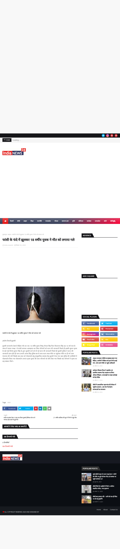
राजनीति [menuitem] (39, 221)
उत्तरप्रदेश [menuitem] (97, 221)
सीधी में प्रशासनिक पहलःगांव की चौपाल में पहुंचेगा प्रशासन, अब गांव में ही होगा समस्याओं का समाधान (104, 387)
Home (99, 510)
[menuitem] (5, 221)
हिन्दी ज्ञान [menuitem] (7, 227)
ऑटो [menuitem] (105, 221)
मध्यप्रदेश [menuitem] (48, 221)
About (105, 510)
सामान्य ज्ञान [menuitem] (65, 221)
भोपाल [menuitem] (56, 221)
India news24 (8, 245)
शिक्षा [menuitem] (32, 221)
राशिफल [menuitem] (80, 221)
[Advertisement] (60, 36)
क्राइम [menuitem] (25, 221)
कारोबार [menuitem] (89, 221)
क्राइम (9, 234)
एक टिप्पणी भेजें (7, 446)
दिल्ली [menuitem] (11, 221)
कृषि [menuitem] (73, 221)
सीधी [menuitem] (18, 221)
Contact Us (114, 510)
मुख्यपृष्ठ (4, 234)
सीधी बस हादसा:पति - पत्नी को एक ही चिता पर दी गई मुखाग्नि (105, 497)
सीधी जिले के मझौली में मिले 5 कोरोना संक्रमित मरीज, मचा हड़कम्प (103, 487)
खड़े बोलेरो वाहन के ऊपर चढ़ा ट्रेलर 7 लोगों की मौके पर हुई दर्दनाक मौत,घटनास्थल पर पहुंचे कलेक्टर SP (104, 476)
